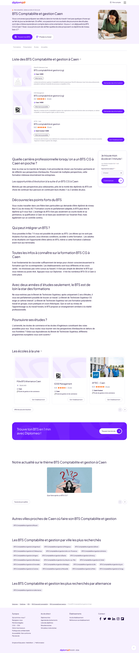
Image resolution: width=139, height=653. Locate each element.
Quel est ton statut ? (107, 169)
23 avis (49, 99)
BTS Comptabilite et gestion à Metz (84, 569)
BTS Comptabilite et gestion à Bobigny (56, 564)
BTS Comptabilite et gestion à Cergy (111, 569)
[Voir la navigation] (125, 3)
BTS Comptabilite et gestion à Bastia (54, 555)
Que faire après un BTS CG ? (57, 497)
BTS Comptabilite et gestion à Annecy (82, 555)
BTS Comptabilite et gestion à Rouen (26, 525)
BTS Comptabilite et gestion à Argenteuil (27, 547)
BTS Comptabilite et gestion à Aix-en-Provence (61, 551)
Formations (17, 48)
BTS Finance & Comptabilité (40, 604)
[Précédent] (120, 411)
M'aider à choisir (43, 38)
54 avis (49, 128)
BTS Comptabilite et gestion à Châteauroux (28, 551)
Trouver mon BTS (22, 38)
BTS (29, 604)
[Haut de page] (134, 648)
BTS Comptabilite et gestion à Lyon (111, 564)
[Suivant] (125, 411)
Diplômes (22, 604)
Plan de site (16, 636)
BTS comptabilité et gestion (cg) (49, 71)
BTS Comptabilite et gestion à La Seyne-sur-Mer (60, 560)
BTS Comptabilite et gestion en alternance (27, 590)
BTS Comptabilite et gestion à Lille (85, 564)
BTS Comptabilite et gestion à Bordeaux (27, 560)
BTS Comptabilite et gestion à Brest (86, 547)
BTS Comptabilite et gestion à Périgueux (57, 547)
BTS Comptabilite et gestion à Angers (26, 555)
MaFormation (39, 643)
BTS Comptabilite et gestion (58, 604)
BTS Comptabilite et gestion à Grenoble (27, 564)
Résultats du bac (46, 625)
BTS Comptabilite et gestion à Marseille (55, 569)
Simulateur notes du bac (49, 628)
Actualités (44, 48)
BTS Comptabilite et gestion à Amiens (94, 551)
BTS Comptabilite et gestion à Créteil (92, 560)
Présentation (27, 48)
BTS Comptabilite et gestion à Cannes (26, 569)
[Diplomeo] (19, 3)
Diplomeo (15, 604)
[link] (65, 650)
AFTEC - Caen (37, 122)
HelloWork (29, 643)
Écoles (36, 48)
